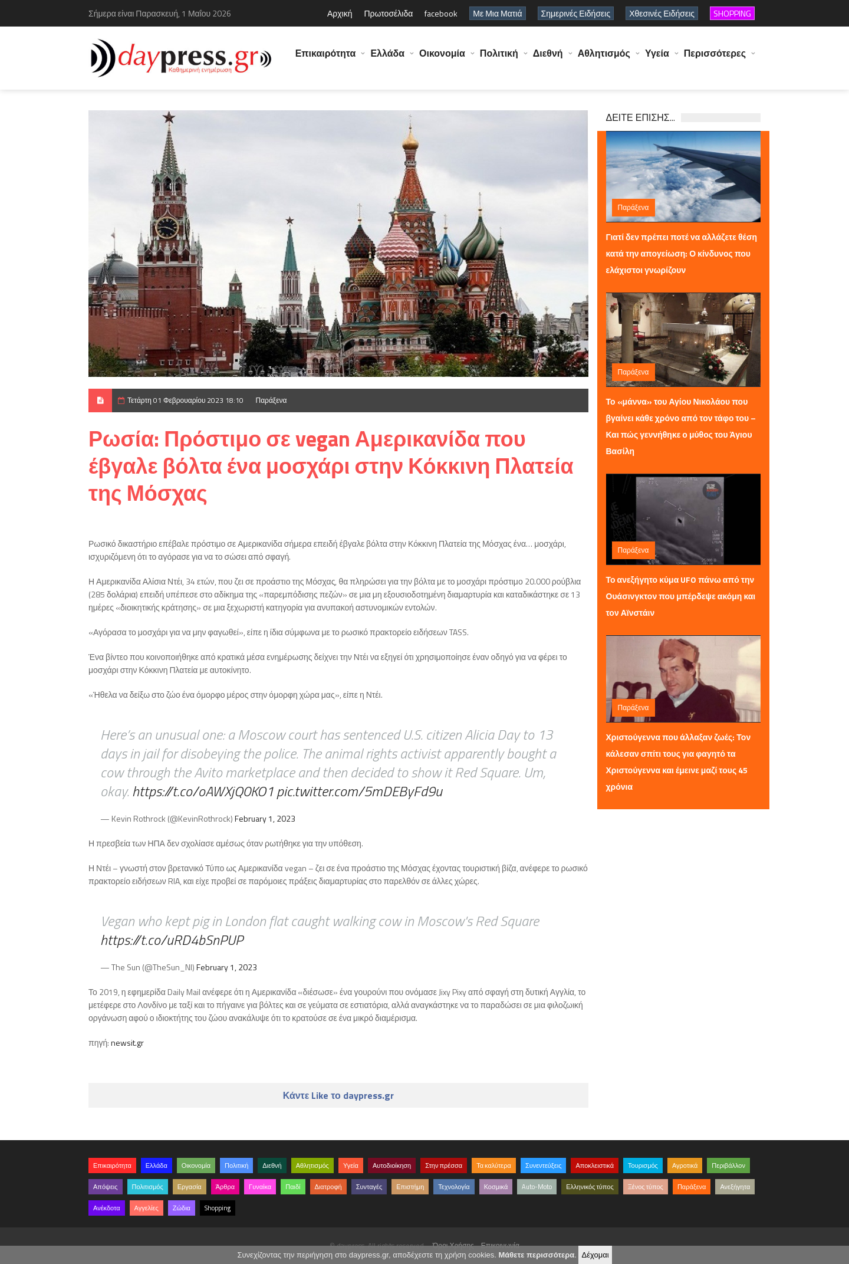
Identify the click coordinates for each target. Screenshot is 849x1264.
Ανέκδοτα (106, 1208)
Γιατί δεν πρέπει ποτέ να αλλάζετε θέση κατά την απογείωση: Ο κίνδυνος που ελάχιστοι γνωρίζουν (682, 253)
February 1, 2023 (265, 818)
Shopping (218, 1208)
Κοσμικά (496, 1186)
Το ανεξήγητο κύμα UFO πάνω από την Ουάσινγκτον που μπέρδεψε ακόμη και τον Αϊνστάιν (681, 596)
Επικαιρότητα (325, 59)
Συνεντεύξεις (543, 1165)
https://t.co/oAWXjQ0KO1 (203, 791)
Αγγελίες (146, 1208)
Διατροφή (328, 1186)
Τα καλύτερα (493, 1165)
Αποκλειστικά (594, 1165)
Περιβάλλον (728, 1165)
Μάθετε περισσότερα (536, 1254)
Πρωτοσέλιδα (388, 13)
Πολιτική (499, 59)
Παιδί (292, 1186)
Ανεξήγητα (735, 1186)
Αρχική (340, 13)
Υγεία (657, 59)
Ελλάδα (387, 59)
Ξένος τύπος (645, 1186)
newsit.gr (127, 1042)
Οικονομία (442, 59)
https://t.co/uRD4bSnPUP (171, 939)
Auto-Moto (537, 1186)
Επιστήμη (410, 1186)
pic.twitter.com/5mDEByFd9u (359, 791)
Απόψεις (105, 1186)
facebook (441, 13)
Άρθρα (225, 1186)
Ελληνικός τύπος (589, 1186)
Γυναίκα (260, 1186)
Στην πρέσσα (443, 1165)
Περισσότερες (715, 59)
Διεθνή (548, 59)
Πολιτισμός (147, 1186)
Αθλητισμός (604, 59)
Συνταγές (369, 1186)
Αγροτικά (684, 1165)
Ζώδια (181, 1208)
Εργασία (189, 1186)
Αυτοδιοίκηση (392, 1165)
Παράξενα (271, 400)
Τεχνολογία (453, 1186)
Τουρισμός (643, 1165)
